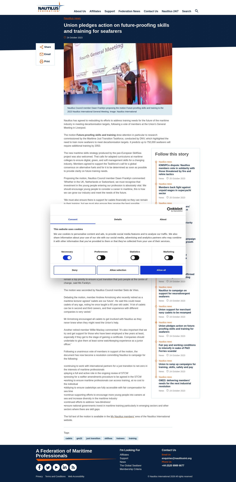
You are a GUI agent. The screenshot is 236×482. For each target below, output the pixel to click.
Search (186, 11)
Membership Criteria (130, 469)
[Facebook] (39, 467)
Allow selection (118, 270)
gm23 (79, 438)
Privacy (39, 476)
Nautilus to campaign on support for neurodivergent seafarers (174, 293)
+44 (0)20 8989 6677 (173, 465)
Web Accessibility (76, 476)
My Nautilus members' (122, 416)
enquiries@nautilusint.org (177, 458)
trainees (120, 438)
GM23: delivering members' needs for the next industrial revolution (175, 383)
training (133, 438)
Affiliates (95, 11)
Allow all (161, 270)
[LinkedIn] (64, 467)
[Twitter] (47, 467)
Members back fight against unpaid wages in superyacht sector (175, 190)
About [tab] (163, 219)
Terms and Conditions (55, 476)
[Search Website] (196, 11)
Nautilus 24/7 (170, 11)
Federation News (129, 11)
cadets (69, 438)
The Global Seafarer (130, 465)
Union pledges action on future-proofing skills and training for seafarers (177, 329)
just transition (93, 438)
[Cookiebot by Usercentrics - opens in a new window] (169, 209)
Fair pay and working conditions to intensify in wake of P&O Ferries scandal (177, 348)
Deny (75, 270)
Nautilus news (72, 18)
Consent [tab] (73, 219)
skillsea (108, 438)
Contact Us (151, 11)
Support (110, 11)
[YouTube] (56, 467)
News (123, 462)
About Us (80, 11)
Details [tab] (118, 219)
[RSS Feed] (73, 467)
